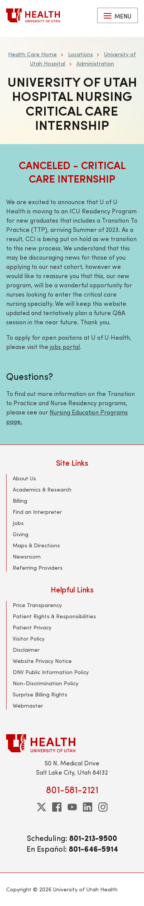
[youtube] (72, 807)
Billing (20, 500)
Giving (20, 534)
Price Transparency (37, 605)
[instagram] (103, 807)
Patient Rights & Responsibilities (54, 616)
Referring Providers (38, 567)
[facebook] (56, 807)
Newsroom (27, 556)
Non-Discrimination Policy (45, 683)
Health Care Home (32, 54)
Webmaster (28, 705)
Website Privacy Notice (42, 660)
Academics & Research (42, 489)
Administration (95, 63)
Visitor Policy (29, 638)
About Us (24, 478)
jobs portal (65, 346)
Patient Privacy (32, 627)
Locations (80, 54)
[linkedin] (87, 807)
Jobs (18, 523)
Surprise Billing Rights (40, 694)
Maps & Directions (36, 545)
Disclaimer (26, 649)
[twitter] (41, 807)
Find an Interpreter (37, 511)
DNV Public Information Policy (51, 672)
